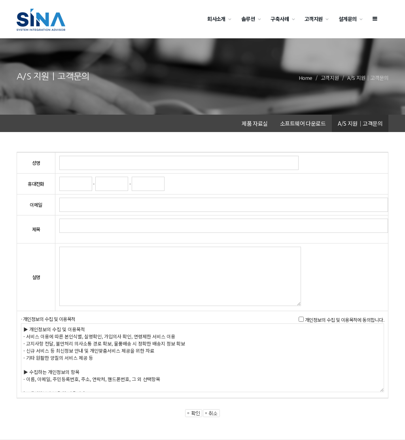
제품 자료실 (255, 123)
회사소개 (216, 19)
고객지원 (314, 19)
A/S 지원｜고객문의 (367, 77)
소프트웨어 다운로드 (303, 123)
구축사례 (280, 19)
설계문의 (348, 19)
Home (305, 77)
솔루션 (248, 19)
